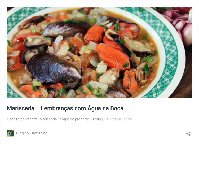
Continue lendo (119, 119)
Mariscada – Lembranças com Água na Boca (65, 108)
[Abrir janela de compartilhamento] (188, 132)
